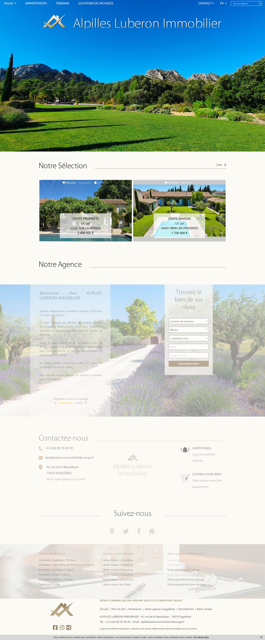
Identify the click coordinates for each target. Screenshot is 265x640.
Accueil (104, 609)
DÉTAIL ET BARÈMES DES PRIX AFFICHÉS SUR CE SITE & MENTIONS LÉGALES (141, 600)
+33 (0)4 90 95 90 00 (56, 458)
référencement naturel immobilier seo (168, 628)
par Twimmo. (191, 628)
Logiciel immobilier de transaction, (115, 628)
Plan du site (118, 609)
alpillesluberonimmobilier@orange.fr (66, 468)
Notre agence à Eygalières (160, 609)
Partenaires (134, 609)
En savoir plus (201, 637)
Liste (221, 166)
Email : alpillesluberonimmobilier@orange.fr (158, 621)
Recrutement (186, 609)
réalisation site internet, (141, 628)
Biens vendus (204, 609)
